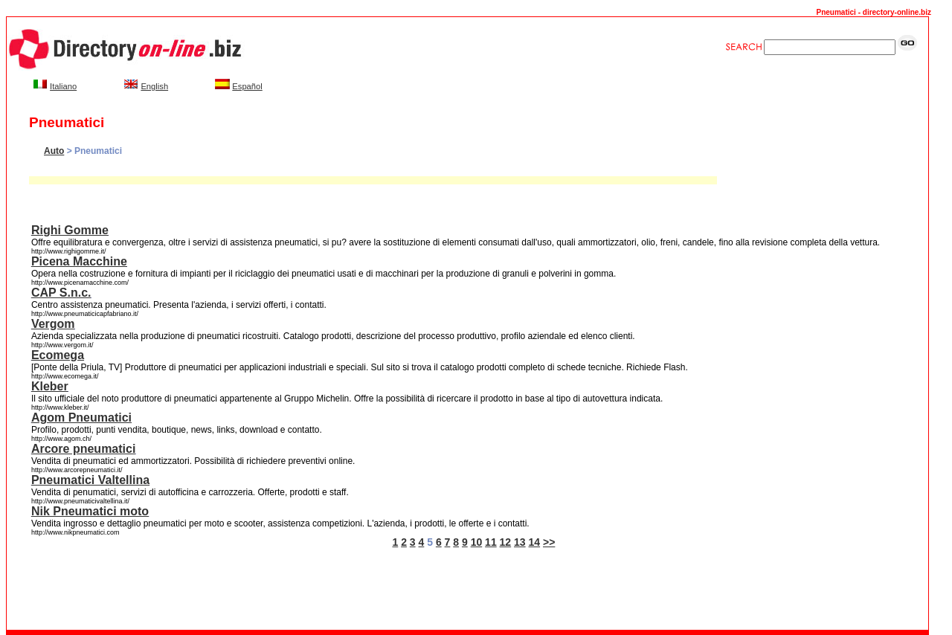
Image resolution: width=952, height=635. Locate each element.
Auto (54, 151)
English (154, 86)
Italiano (63, 86)
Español (247, 86)
